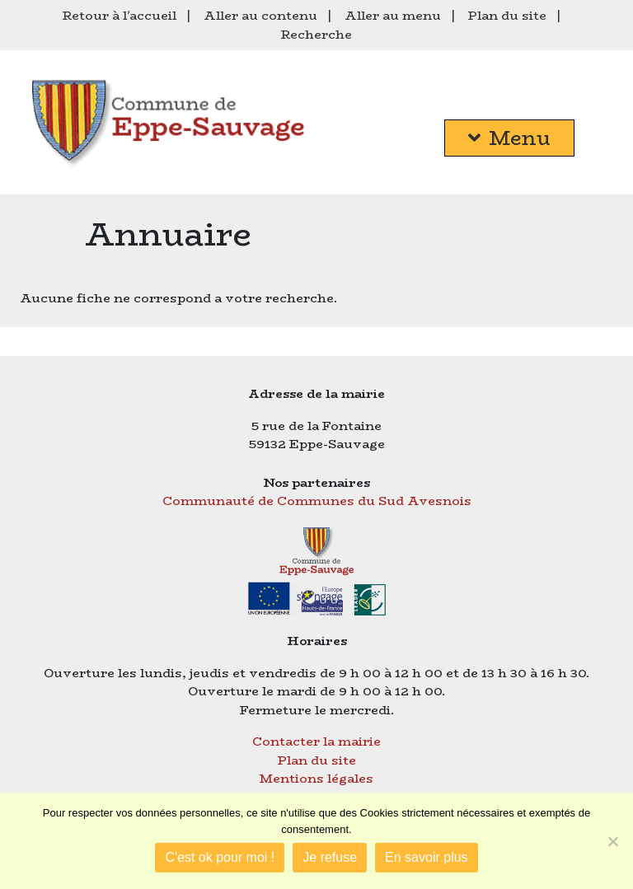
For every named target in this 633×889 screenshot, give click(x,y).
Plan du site (507, 15)
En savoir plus (426, 857)
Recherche (316, 34)
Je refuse (329, 857)
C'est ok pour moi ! (219, 857)
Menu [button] (509, 138)
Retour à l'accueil (119, 15)
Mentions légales (316, 778)
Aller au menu (393, 15)
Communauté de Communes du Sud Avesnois (316, 500)
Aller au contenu (260, 15)
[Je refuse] (612, 841)
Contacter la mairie (316, 741)
